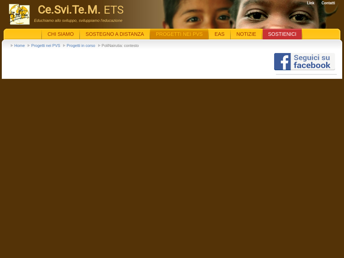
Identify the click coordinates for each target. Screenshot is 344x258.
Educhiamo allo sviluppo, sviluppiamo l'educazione (78, 20)
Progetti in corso (81, 45)
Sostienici (282, 34)
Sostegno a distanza (115, 34)
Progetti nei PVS (45, 45)
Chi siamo (61, 34)
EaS (220, 34)
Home (19, 45)
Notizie (246, 34)
